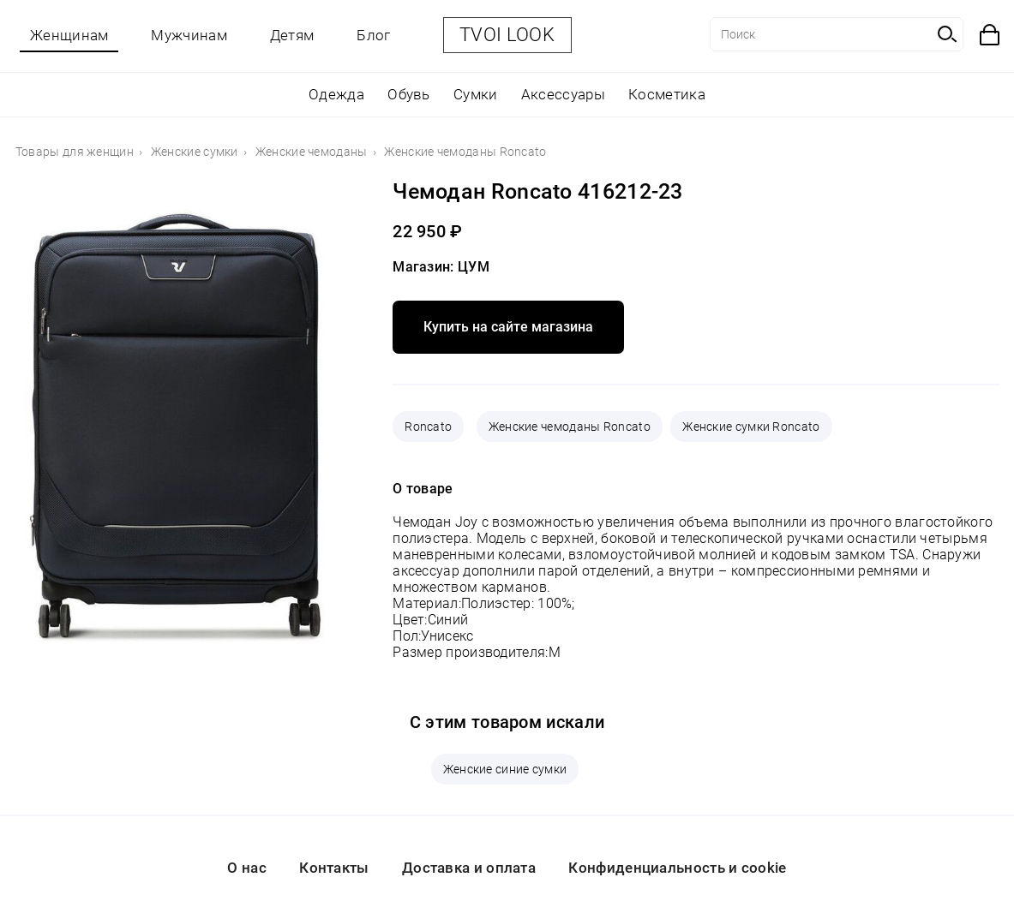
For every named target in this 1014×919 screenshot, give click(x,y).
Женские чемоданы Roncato (570, 426)
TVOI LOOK (507, 34)
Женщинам (69, 35)
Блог (373, 35)
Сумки (475, 94)
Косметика (666, 94)
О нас (247, 867)
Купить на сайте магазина (508, 327)
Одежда (336, 94)
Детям (292, 35)
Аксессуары (563, 94)
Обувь (408, 94)
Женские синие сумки (505, 769)
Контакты (334, 867)
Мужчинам (188, 35)
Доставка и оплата (469, 867)
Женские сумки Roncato (750, 426)
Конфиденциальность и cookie (677, 867)
